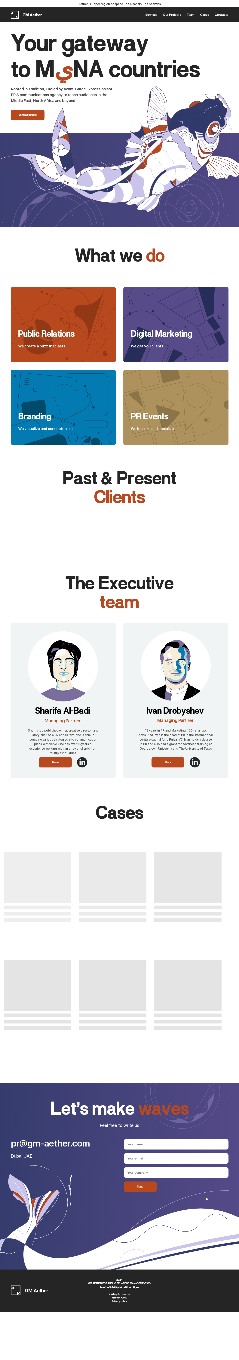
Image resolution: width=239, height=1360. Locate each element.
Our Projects (172, 15)
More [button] (55, 762)
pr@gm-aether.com (50, 1143)
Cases (204, 15)
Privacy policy (119, 1301)
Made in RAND (119, 1298)
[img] (82, 762)
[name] (176, 1144)
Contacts (221, 15)
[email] (176, 1158)
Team (191, 15)
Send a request (27, 115)
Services (151, 15)
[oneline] (176, 1172)
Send (140, 1186)
